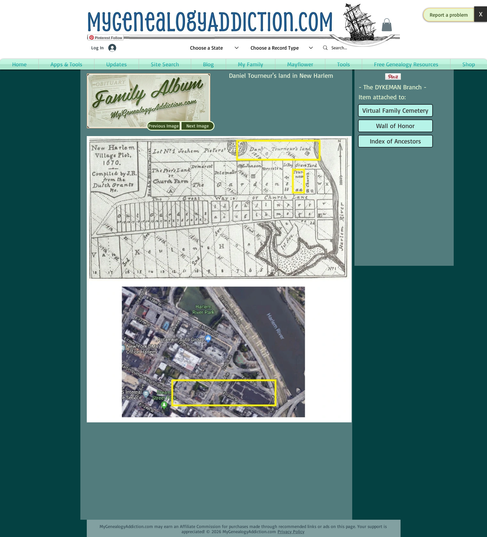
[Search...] (358, 48)
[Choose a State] (214, 48)
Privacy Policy (291, 531)
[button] (449, 14)
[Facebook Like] (371, 76)
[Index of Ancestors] (395, 141)
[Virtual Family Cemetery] (395, 110)
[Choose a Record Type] (282, 48)
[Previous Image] (164, 126)
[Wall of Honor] (395, 125)
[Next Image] (198, 126)
